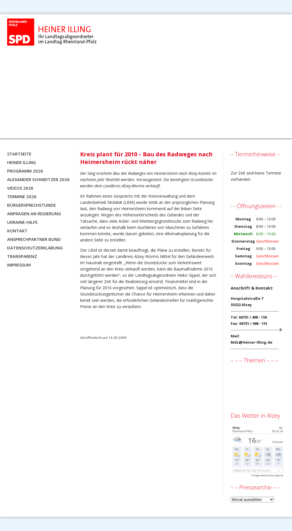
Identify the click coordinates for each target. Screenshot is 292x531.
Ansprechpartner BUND (34, 239)
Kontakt (17, 230)
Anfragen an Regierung (34, 213)
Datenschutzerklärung (35, 248)
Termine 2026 (21, 196)
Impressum (19, 265)
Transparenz (22, 256)
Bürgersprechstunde (31, 205)
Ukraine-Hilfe (22, 222)
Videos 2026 (20, 188)
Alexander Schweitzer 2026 (38, 179)
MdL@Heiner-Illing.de (251, 342)
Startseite (19, 154)
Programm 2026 (25, 171)
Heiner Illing (21, 162)
